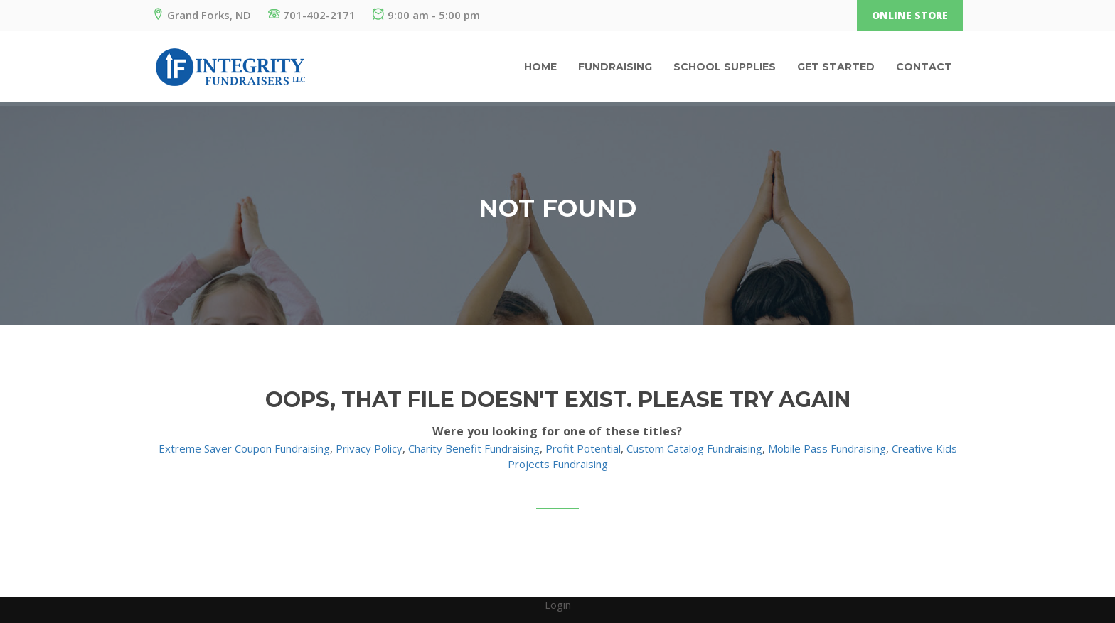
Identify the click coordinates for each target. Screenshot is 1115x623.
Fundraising (615, 66)
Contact (924, 66)
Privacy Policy (369, 448)
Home (540, 66)
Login (558, 604)
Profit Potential (583, 448)
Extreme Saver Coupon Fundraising (244, 448)
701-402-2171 (312, 15)
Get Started (836, 66)
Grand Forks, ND (201, 15)
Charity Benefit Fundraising (474, 448)
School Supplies (724, 66)
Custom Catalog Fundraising (694, 448)
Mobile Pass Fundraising (827, 448)
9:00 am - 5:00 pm (426, 15)
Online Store (910, 15)
